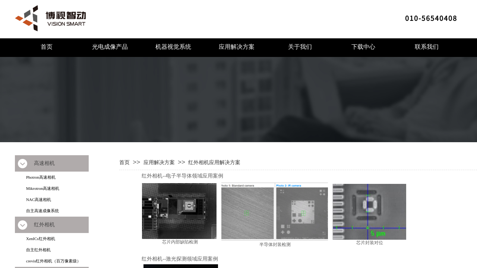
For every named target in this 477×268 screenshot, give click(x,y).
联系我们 (427, 47)
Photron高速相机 (41, 177)
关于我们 (300, 47)
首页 (47, 47)
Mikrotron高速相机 (42, 188)
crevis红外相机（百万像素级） (53, 261)
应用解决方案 (237, 47)
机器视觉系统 (173, 47)
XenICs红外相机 (40, 238)
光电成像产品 (110, 47)
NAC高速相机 (38, 199)
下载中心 (363, 47)
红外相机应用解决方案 (214, 162)
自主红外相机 (38, 250)
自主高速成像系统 (42, 210)
